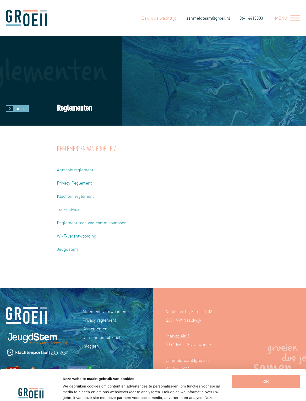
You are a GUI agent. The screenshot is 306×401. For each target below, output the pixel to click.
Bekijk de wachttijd (159, 18)
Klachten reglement (75, 196)
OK (266, 351)
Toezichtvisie (68, 209)
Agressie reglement (75, 170)
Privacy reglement (99, 320)
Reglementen (94, 328)
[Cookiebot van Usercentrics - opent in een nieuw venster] (31, 391)
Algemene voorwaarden (104, 311)
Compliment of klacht (102, 337)
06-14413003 (251, 18)
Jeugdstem (67, 249)
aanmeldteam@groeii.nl (208, 18)
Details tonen (74, 391)
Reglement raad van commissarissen (91, 223)
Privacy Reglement (74, 183)
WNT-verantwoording (76, 236)
